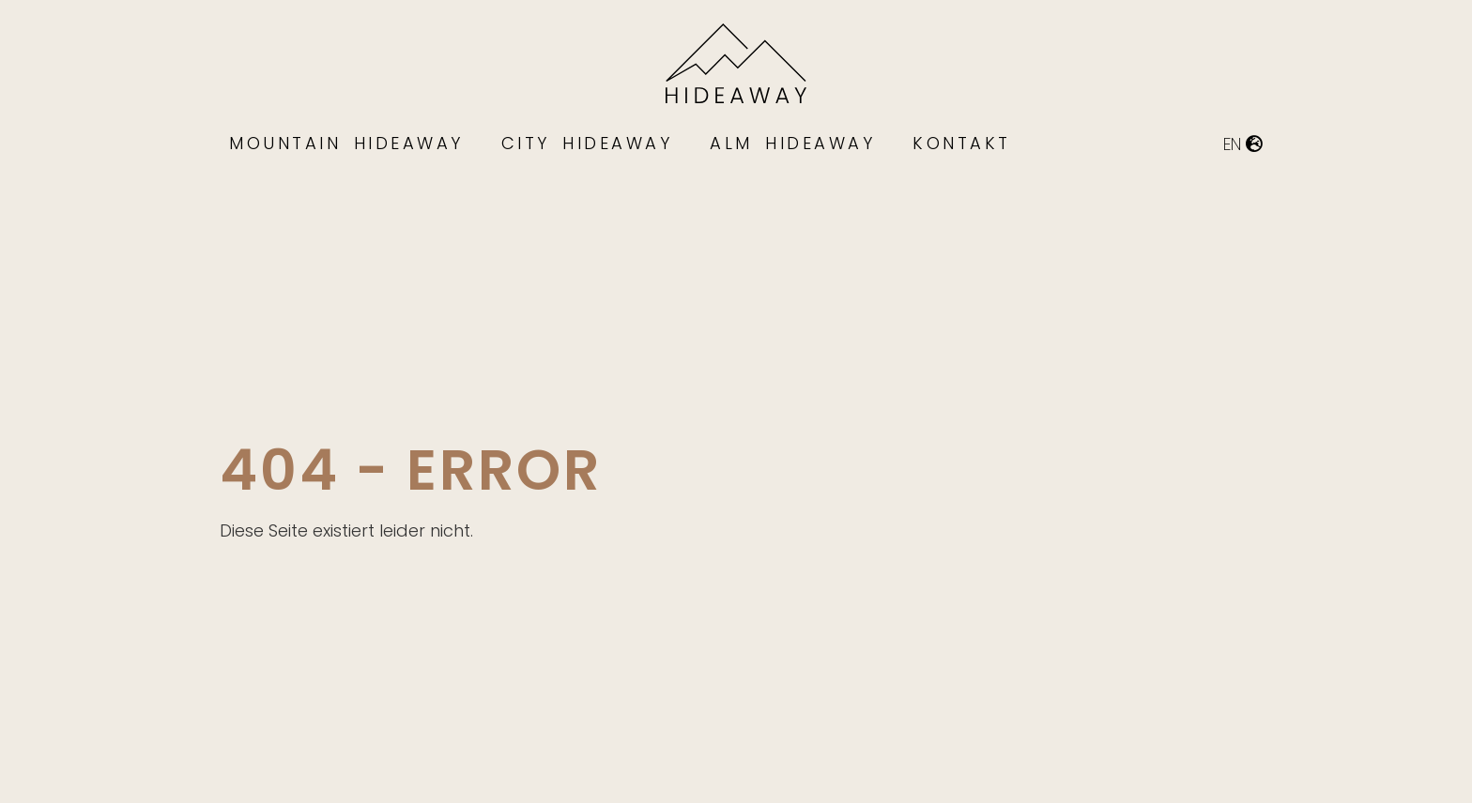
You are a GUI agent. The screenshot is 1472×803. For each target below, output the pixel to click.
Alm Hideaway (792, 143)
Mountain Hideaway (346, 143)
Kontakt (961, 143)
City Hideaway (587, 143)
